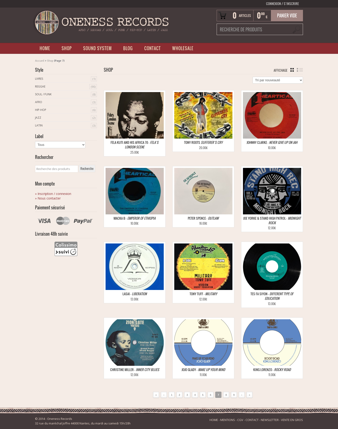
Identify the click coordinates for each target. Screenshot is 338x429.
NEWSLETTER (270, 420)
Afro (38, 102)
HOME (45, 48)
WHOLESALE (183, 48)
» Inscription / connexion (53, 193)
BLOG (128, 48)
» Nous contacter (48, 198)
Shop (50, 60)
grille (292, 70)
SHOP (67, 48)
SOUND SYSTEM (97, 48)
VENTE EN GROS (292, 420)
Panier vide (287, 16)
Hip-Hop (40, 110)
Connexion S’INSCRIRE (282, 3)
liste (300, 70)
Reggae (40, 86)
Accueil (39, 60)
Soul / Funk (43, 94)
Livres (39, 79)
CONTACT (152, 48)
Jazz (38, 118)
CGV (240, 420)
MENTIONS (227, 420)
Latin (39, 125)
